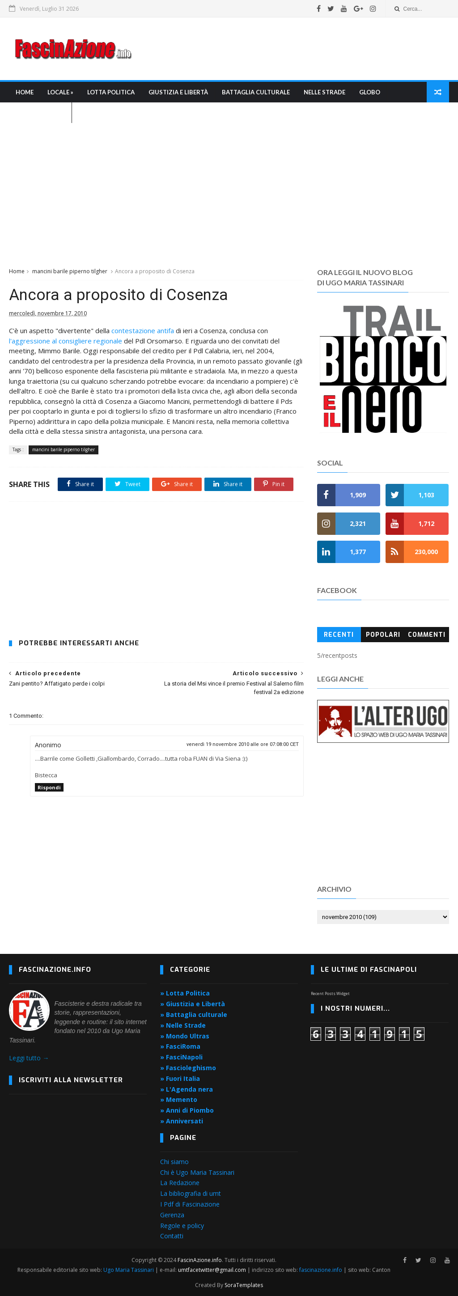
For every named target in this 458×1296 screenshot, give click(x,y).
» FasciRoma (180, 1046)
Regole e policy (182, 1225)
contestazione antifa (142, 330)
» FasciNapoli (181, 1057)
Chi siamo (174, 1161)
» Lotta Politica (185, 993)
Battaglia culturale (256, 92)
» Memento (178, 1099)
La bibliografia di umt (190, 1193)
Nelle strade (324, 92)
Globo (369, 92)
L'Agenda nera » (40, 112)
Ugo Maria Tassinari (128, 1270)
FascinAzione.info (200, 1260)
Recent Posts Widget (330, 993)
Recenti (339, 635)
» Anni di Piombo (187, 1110)
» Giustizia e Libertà (192, 1004)
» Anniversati (181, 1121)
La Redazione (179, 1182)
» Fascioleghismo (188, 1067)
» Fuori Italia (180, 1078)
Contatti (171, 1236)
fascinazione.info (320, 1270)
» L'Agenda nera (186, 1089)
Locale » (60, 92)
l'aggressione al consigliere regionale (65, 340)
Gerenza (172, 1215)
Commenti (426, 635)
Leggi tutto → (29, 1058)
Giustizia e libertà (178, 92)
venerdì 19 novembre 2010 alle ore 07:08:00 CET (243, 744)
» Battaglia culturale (193, 1014)
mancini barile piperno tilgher (69, 271)
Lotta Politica (111, 92)
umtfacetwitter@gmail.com (212, 1270)
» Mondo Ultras (184, 1036)
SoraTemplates (244, 1285)
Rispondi (49, 787)
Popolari (383, 635)
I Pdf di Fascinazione (190, 1204)
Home (25, 92)
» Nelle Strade (183, 1025)
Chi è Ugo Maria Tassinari (197, 1172)
